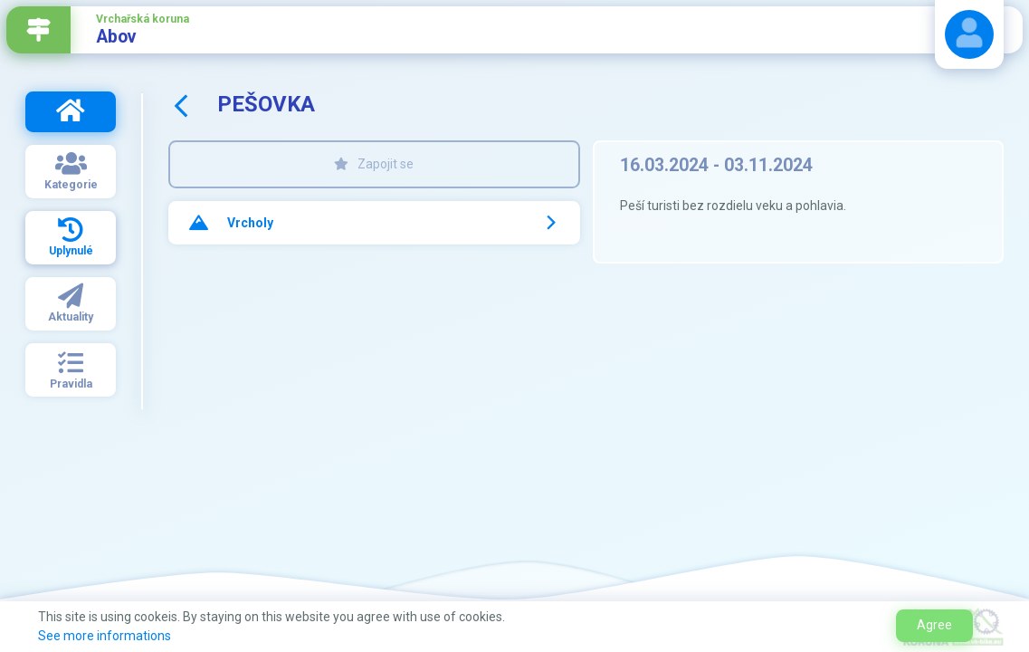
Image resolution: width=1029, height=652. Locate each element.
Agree (934, 625)
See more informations (104, 635)
